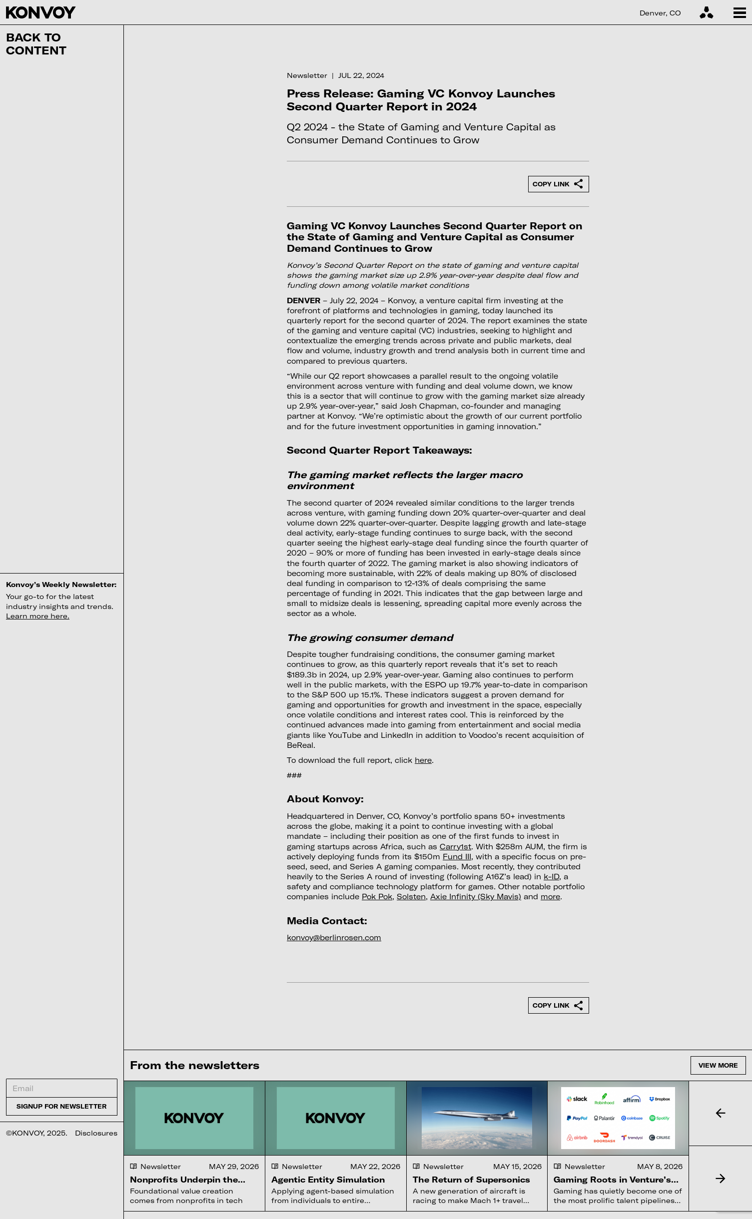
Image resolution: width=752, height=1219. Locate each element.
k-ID (551, 876)
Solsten (411, 896)
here (423, 760)
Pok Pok (377, 896)
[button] (720, 1113)
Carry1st (455, 846)
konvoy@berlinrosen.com (334, 937)
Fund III (457, 856)
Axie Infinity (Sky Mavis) (475, 896)
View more (718, 1065)
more (550, 896)
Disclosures (96, 1133)
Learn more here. (37, 615)
